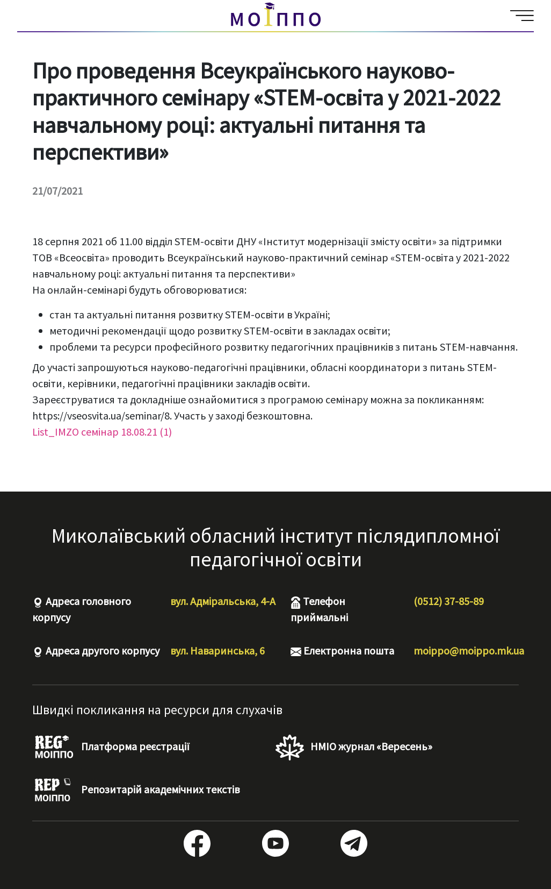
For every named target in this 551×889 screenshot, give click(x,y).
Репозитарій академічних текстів (136, 790)
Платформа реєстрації (111, 747)
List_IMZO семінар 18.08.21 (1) (102, 431)
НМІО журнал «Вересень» (354, 747)
